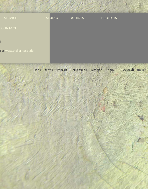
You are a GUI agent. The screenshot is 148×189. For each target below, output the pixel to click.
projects (109, 18)
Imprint (62, 70)
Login (110, 70)
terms (49, 70)
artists (77, 18)
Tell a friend (79, 70)
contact (8, 28)
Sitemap (96, 70)
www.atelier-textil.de (19, 51)
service (10, 18)
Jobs (38, 70)
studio (52, 18)
